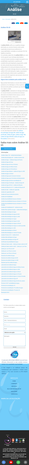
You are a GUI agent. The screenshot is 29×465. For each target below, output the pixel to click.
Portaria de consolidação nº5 (8, 285)
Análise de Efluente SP (19, 187)
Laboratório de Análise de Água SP (9, 278)
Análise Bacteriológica (16, 155)
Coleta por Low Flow (22, 246)
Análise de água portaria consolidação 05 (11, 180)
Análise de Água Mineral (7, 171)
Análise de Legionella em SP (7, 192)
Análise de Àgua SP (19, 182)
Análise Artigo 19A (5, 155)
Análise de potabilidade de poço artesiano (11, 199)
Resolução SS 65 (5, 292)
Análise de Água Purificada (7, 182)
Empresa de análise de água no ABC (9, 260)
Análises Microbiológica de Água (9, 237)
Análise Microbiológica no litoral (8, 230)
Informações (7, 19)
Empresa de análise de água (8, 255)
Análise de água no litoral (7, 173)
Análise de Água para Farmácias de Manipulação (13, 178)
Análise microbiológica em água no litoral (11, 223)
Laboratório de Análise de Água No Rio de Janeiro (13, 280)
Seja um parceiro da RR (14, 388)
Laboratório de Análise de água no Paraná (11, 274)
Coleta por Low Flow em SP (7, 248)
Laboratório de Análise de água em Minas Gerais (12, 267)
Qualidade (14, 391)
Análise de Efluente (17, 185)
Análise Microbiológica (21, 209)
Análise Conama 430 (19, 157)
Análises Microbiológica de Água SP (9, 239)
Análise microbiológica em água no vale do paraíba (13, 225)
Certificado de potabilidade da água (9, 241)
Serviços (14, 386)
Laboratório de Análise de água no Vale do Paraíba (13, 276)
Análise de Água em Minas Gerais (9, 166)
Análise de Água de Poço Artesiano (9, 164)
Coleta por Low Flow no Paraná (8, 253)
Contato (6, 299)
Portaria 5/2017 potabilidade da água (10, 283)
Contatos (14, 394)
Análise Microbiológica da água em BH (10, 214)
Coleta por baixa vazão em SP (20, 244)
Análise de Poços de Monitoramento (9, 194)
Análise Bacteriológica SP (7, 157)
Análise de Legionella (14, 189)
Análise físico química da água (8, 209)
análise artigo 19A (21, 134)
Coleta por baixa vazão (6, 244)
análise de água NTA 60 (7, 136)
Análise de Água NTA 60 (7, 185)
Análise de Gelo (5, 189)
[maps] (14, 413)
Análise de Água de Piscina (16, 159)
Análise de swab (18, 207)
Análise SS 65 (5, 27)
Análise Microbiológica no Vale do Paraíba (11, 232)
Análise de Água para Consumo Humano (11, 176)
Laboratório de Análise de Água (8, 264)
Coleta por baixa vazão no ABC (8, 246)
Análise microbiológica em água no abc (10, 221)
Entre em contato (8, 148)
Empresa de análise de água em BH (9, 258)
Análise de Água (5, 159)
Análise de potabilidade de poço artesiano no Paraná (13, 201)
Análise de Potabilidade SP (7, 207)
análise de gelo (11, 134)
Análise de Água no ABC (19, 171)
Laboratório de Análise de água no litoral (11, 271)
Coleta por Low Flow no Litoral (8, 251)
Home (3, 19)
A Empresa (14, 383)
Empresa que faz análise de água (9, 262)
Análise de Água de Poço (7, 162)
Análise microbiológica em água (8, 218)
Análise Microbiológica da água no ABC (10, 216)
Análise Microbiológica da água (8, 212)
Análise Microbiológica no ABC (8, 228)
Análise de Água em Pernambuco (9, 169)
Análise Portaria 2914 (6, 235)
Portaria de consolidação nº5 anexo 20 (10, 290)
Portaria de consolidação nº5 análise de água (12, 287)
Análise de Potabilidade (6, 196)
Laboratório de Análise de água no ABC (10, 269)
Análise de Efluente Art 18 (7, 187)
